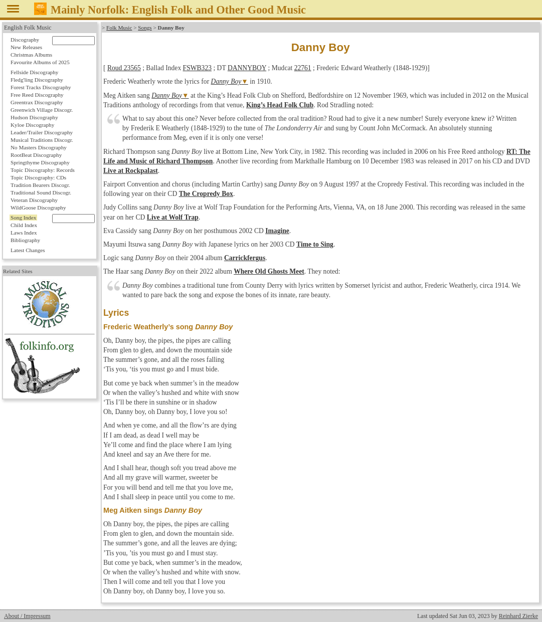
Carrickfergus (244, 258)
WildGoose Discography (38, 207)
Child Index (24, 225)
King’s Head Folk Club (279, 105)
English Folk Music (28, 27)
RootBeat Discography (36, 155)
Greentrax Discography (37, 102)
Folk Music (119, 28)
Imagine (277, 231)
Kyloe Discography (32, 125)
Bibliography (25, 240)
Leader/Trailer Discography (42, 132)
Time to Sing (314, 244)
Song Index (23, 218)
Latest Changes (28, 250)
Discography (25, 40)
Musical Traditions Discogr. (42, 140)
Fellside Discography (34, 72)
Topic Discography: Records (43, 170)
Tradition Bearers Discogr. (40, 185)
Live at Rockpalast (130, 170)
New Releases (26, 47)
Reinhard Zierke (518, 615)
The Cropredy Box (206, 193)
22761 (302, 68)
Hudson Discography (34, 117)
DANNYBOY (247, 68)
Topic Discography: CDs (38, 177)
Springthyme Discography (40, 162)
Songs (144, 28)
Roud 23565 (124, 68)
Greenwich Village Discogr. (42, 110)
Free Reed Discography (37, 95)
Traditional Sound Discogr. (41, 192)
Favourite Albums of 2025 (40, 62)
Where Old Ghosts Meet (269, 271)
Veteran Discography (34, 200)
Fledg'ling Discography (37, 80)
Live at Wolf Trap (173, 217)
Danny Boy (226, 81)
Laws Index (24, 233)
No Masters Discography (39, 147)
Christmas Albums (31, 55)
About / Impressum (27, 615)
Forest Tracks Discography (41, 87)
